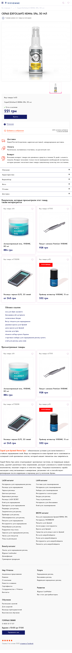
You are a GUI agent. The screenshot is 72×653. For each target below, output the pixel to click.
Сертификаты (7, 589)
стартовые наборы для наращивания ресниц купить (25, 339)
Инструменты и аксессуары (46, 496)
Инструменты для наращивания (14, 527)
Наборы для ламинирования (47, 493)
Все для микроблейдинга (45, 538)
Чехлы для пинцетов (10, 539)
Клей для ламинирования (45, 509)
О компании (6, 583)
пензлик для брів (12, 333)
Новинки (5, 580)
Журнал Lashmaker (9, 556)
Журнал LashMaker (44, 595)
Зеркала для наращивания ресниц (15, 536)
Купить (15, 117)
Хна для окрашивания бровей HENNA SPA (51, 520)
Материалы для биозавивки (46, 506)
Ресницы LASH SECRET (10, 502)
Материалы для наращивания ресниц (16, 487)
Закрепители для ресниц (11, 515)
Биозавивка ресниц (44, 580)
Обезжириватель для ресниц (13, 521)
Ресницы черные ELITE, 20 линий (17, 294)
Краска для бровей (43, 532)
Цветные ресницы (9, 496)
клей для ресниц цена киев (15, 342)
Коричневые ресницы (10, 499)
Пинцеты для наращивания (12, 524)
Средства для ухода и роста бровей (50, 535)
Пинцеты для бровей (44, 526)
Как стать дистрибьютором (47, 598)
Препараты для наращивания (13, 509)
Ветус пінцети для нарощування (17, 323)
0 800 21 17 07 (8, 627)
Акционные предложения (12, 577)
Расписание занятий (9, 607)
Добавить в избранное (15, 130)
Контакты (5, 595)
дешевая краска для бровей (16, 326)
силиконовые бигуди (13, 320)
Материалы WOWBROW (45, 523)
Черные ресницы (8, 493)
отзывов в (26, 647)
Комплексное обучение (10, 616)
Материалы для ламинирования (48, 490)
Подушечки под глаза (10, 533)
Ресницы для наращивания (12, 490)
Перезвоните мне (13, 635)
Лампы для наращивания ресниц (15, 553)
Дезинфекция (7, 559)
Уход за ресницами (9, 542)
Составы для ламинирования (47, 487)
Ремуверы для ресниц (10, 512)
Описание (10, 124)
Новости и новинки (9, 586)
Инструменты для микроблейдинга (49, 544)
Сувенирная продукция (11, 562)
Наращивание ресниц (45, 577)
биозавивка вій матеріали (15, 316)
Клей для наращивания (11, 506)
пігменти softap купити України (17, 336)
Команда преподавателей (12, 613)
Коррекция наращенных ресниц (49, 583)
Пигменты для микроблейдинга (48, 547)
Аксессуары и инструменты (46, 529)
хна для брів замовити (14, 313)
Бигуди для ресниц (43, 499)
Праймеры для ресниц (10, 518)
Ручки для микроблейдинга (46, 541)
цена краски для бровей (14, 329)
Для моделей (7, 610)
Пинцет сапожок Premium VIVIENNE (53, 243)
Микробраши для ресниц (11, 530)
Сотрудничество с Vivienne (12, 592)
